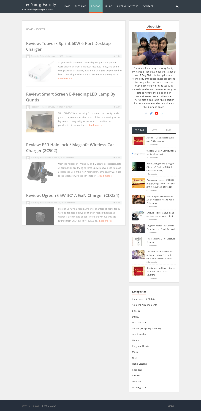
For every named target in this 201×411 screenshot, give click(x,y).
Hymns (135, 340)
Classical (136, 310)
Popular (139, 130)
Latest (153, 130)
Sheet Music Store (127, 6)
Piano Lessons (139, 363)
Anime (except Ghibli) (143, 299)
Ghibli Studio (139, 334)
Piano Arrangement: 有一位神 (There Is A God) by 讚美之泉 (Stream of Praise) (160, 167)
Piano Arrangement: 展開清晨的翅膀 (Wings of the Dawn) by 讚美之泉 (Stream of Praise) (161, 183)
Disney (135, 316)
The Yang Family (39, 4)
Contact (148, 6)
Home (66, 6)
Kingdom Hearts (140, 346)
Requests (137, 369)
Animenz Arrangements (144, 304)
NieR (134, 357)
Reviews (95, 6)
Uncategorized (139, 387)
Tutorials (80, 6)
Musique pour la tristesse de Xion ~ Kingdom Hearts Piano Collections (160, 200)
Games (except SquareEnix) (146, 328)
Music (108, 6)
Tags (168, 130)
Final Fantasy (139, 322)
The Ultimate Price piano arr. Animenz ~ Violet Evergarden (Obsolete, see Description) (160, 255)
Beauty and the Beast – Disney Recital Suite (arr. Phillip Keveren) (161, 271)
